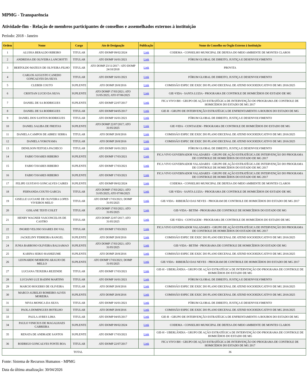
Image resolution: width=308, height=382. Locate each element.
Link (146, 52)
